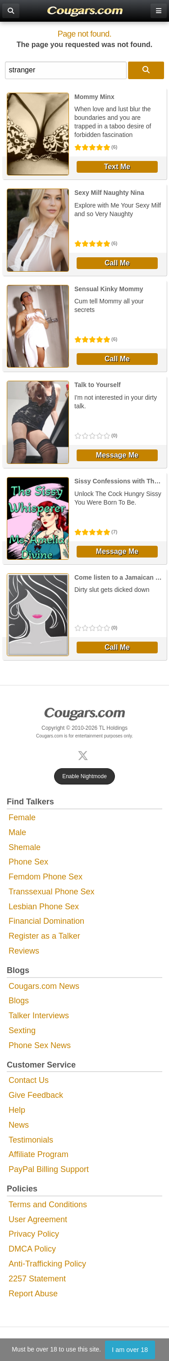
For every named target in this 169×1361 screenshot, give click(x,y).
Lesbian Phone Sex (44, 906)
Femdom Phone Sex (45, 876)
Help (17, 1110)
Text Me (117, 166)
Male (17, 832)
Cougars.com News (44, 986)
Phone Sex (28, 861)
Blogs (19, 1000)
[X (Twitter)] (84, 754)
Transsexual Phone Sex (51, 891)
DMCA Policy (32, 1248)
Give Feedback (36, 1095)
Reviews (24, 950)
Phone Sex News (40, 1045)
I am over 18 (130, 1349)
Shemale (25, 847)
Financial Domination (46, 921)
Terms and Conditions (48, 1204)
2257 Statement (37, 1278)
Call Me (117, 263)
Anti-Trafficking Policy (47, 1263)
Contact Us (29, 1080)
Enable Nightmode (84, 776)
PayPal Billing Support (49, 1169)
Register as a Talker (44, 935)
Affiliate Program (39, 1154)
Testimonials (31, 1139)
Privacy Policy (34, 1233)
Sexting (22, 1030)
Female (22, 817)
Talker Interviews (39, 1015)
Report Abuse (33, 1293)
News (19, 1124)
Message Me (117, 455)
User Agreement (38, 1219)
